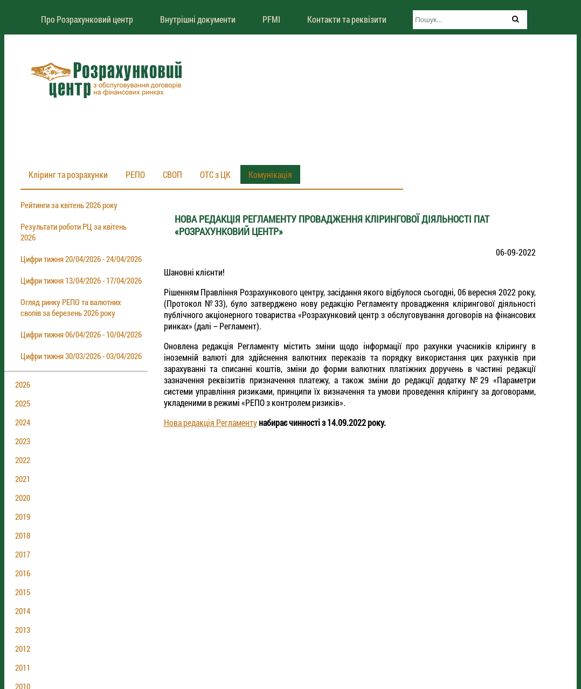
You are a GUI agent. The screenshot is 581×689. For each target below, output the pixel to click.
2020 (22, 497)
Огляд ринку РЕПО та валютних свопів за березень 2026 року (70, 307)
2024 (22, 422)
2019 (22, 516)
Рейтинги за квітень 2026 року (68, 204)
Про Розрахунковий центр (87, 19)
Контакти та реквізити (346, 19)
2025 (22, 403)
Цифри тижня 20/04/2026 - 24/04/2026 (81, 258)
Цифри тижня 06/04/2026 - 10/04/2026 (81, 334)
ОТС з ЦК (215, 174)
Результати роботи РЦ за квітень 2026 (73, 232)
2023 (22, 441)
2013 (22, 629)
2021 (22, 478)
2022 (22, 459)
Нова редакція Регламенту (210, 422)
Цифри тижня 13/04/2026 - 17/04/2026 (81, 280)
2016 (22, 573)
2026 (22, 384)
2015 (22, 592)
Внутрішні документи (198, 19)
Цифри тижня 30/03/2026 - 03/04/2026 (81, 355)
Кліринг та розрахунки (68, 174)
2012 (22, 648)
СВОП (172, 174)
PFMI (271, 19)
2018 (22, 535)
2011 (22, 667)
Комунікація (270, 174)
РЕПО (135, 174)
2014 (22, 610)
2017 (22, 554)
